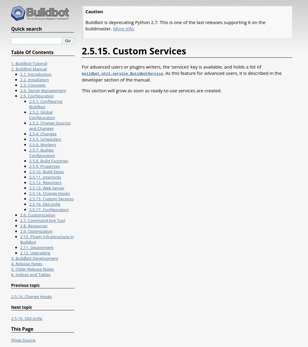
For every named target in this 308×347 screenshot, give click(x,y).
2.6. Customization (37, 215)
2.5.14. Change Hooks (49, 193)
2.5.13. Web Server (46, 188)
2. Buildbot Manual (29, 69)
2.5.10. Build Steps (46, 171)
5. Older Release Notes (32, 269)
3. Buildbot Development (34, 258)
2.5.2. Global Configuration (42, 114)
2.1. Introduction (35, 74)
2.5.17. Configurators (49, 209)
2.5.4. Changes (43, 134)
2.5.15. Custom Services (51, 198)
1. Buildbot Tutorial (29, 63)
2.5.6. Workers (42, 144)
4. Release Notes (26, 263)
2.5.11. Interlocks (45, 177)
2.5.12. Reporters (45, 182)
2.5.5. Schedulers (45, 139)
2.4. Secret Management (43, 90)
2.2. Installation (34, 79)
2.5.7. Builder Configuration (42, 152)
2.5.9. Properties (44, 166)
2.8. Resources (34, 226)
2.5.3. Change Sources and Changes (50, 125)
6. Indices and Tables (31, 274)
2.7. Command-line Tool (42, 220)
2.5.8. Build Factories (48, 161)
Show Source (23, 340)
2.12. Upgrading (35, 253)
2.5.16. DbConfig (44, 204)
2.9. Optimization (36, 231)
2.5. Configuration (37, 96)
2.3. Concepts (33, 85)
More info (123, 29)
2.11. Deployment (37, 247)
